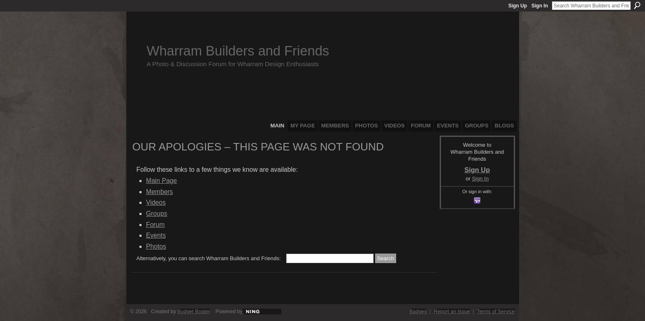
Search (637, 5)
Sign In (539, 6)
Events (156, 235)
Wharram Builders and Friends (238, 50)
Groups (156, 213)
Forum (155, 224)
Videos (156, 202)
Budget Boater (193, 311)
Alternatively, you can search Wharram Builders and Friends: (209, 258)
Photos (156, 246)
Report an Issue (452, 311)
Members (159, 191)
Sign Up (517, 6)
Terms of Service (496, 311)
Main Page (161, 180)
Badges (418, 311)
